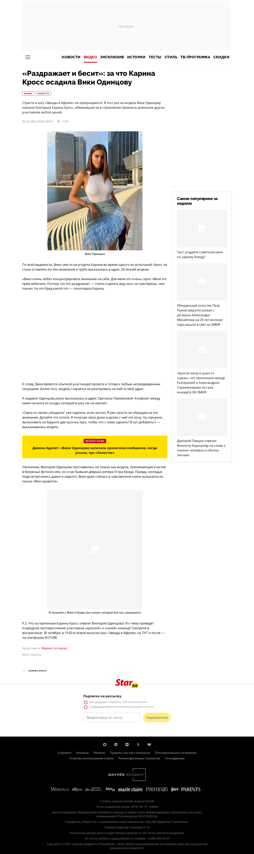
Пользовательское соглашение (175, 752)
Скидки (221, 57)
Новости (71, 57)
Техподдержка (175, 758)
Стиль (171, 57)
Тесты (155, 57)
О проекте (64, 752)
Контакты (82, 752)
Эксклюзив (112, 57)
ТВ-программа (195, 57)
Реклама (99, 752)
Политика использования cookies (91, 758)
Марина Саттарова (54, 648)
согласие (100, 702)
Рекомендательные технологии (139, 758)
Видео (90, 57)
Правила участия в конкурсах (130, 752)
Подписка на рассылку (102, 696)
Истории (136, 57)
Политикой (97, 706)
